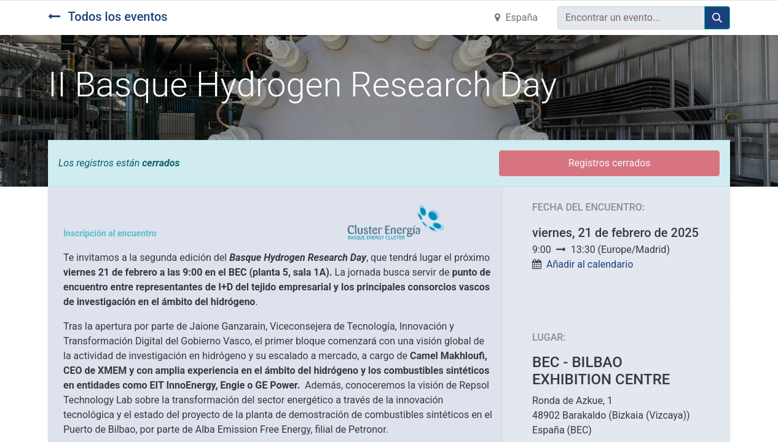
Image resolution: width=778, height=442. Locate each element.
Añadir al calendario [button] (589, 264)
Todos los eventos (108, 16)
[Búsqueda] (717, 17)
